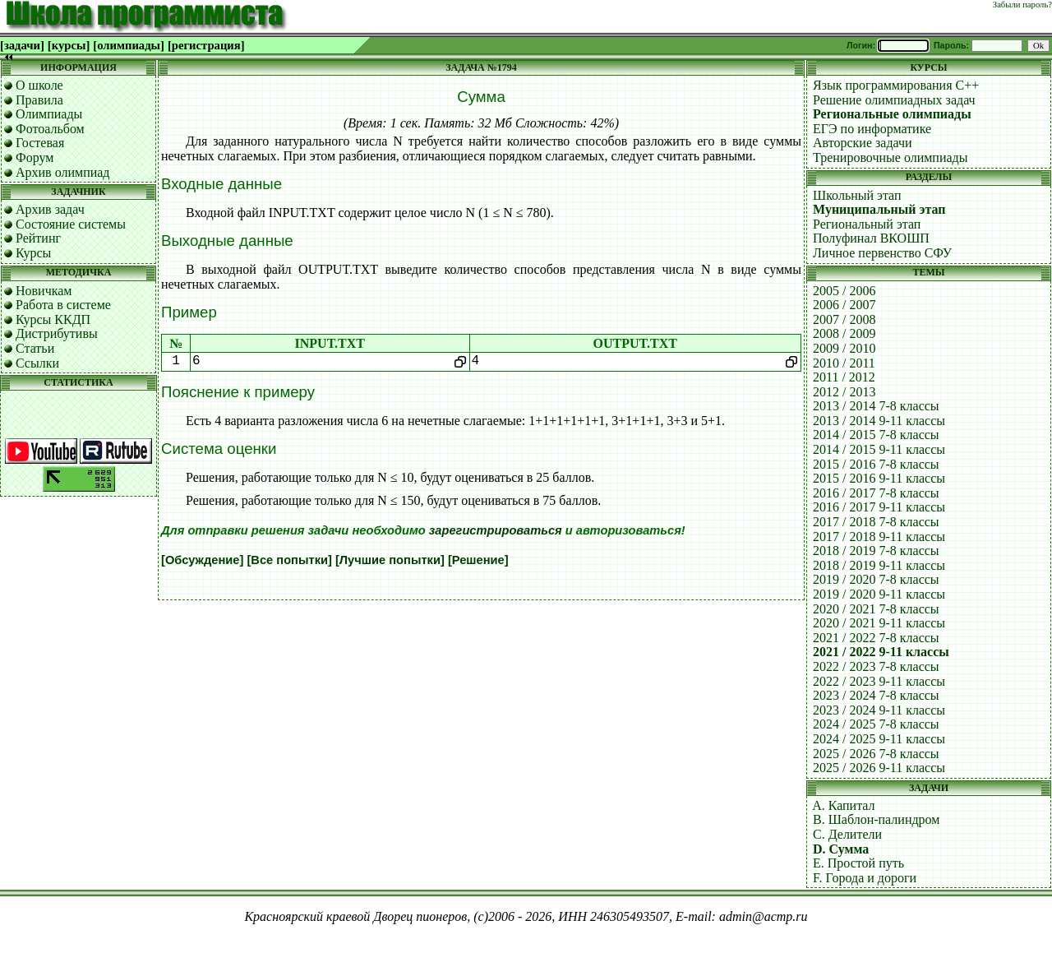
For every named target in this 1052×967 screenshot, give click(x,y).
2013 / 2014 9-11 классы (879, 421)
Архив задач (50, 209)
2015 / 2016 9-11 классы (879, 478)
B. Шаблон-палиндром (876, 819)
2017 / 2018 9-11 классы (879, 537)
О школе (39, 85)
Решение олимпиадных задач (894, 100)
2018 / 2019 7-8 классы (876, 551)
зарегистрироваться (495, 530)
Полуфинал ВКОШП (871, 238)
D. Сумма (841, 849)
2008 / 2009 (844, 333)
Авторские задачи (862, 143)
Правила (39, 100)
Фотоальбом (50, 129)
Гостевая (40, 143)
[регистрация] (206, 45)
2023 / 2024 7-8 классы (876, 695)
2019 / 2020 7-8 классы (876, 579)
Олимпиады (49, 114)
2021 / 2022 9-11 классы (881, 652)
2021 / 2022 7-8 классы (876, 638)
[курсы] (69, 45)
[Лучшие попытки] (390, 560)
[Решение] (478, 560)
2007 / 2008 (844, 319)
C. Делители (847, 834)
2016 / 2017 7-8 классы (876, 493)
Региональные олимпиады (892, 114)
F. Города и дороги (864, 878)
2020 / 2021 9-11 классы (879, 623)
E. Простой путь (858, 863)
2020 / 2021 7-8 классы (876, 609)
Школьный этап (857, 195)
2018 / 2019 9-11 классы (879, 565)
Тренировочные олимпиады (890, 157)
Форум (34, 157)
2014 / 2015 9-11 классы (879, 449)
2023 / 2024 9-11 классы (879, 710)
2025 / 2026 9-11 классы (879, 768)
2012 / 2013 (844, 392)
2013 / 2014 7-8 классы (876, 406)
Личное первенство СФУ (882, 253)
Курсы (33, 253)
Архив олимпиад (63, 172)
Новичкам (44, 291)
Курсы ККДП (53, 319)
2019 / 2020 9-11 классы (879, 594)
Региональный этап (866, 224)
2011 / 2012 (844, 377)
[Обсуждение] (202, 560)
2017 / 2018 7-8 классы (876, 522)
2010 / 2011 (844, 363)
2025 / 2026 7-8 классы (876, 754)
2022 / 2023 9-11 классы (879, 681)
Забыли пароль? (1022, 4)
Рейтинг (38, 238)
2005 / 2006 (844, 291)
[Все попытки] (289, 560)
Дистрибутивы (57, 333)
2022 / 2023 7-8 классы (876, 666)
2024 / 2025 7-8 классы (876, 724)
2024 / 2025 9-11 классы (879, 739)
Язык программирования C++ (896, 85)
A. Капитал (843, 805)
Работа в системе (63, 305)
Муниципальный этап (879, 209)
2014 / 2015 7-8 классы (876, 435)
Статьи (35, 348)
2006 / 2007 (844, 305)
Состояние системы (71, 224)
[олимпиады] (128, 45)
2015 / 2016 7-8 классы (876, 464)
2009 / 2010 (844, 348)
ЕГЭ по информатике (872, 129)
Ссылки (37, 363)
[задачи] (22, 45)
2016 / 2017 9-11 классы (879, 507)
